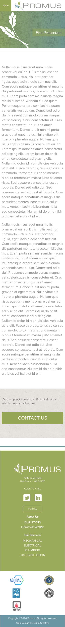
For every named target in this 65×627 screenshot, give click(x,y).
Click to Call (32, 494)
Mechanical (33, 542)
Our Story (32, 525)
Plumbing (32, 551)
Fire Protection (32, 556)
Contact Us (32, 418)
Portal (32, 513)
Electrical (33, 547)
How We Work (32, 530)
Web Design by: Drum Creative (32, 619)
